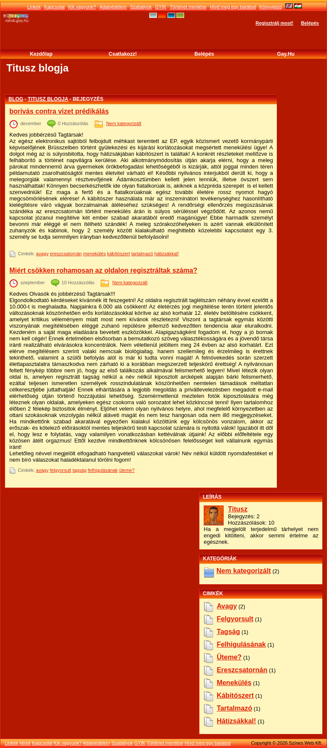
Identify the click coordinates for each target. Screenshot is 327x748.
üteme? (127, 470)
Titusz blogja (48, 99)
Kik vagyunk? (82, 6)
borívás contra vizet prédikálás (59, 111)
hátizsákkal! (166, 253)
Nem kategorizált (124, 123)
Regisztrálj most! (274, 23)
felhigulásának (103, 470)
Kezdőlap (41, 54)
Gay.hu (286, 54)
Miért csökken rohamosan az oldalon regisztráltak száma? (103, 270)
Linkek (34, 6)
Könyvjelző (270, 6)
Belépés (310, 23)
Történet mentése (188, 6)
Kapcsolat (54, 6)
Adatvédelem (113, 6)
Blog (16, 99)
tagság (79, 470)
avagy (42, 253)
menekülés (94, 253)
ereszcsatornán (66, 253)
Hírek (25, 742)
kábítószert (118, 253)
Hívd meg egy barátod (233, 6)
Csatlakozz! (123, 54)
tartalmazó (142, 253)
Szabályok (141, 6)
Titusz (237, 509)
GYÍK (160, 6)
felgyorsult (60, 470)
